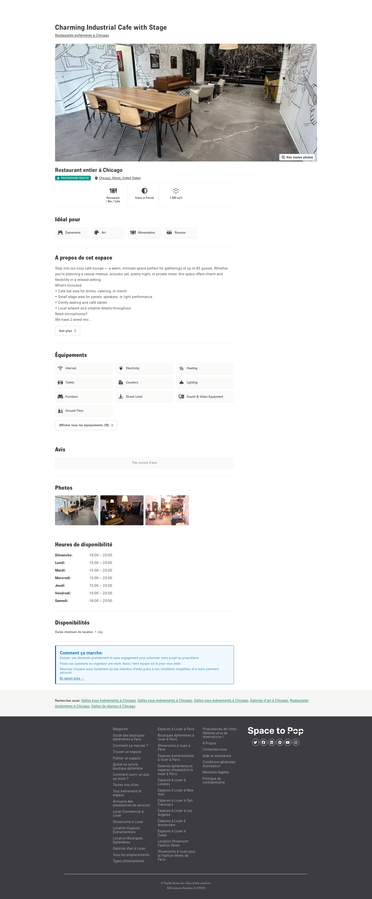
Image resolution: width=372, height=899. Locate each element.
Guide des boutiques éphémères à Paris (128, 737)
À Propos (209, 743)
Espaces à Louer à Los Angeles (175, 813)
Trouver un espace (127, 752)
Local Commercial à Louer (128, 813)
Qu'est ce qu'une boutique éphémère (128, 766)
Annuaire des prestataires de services (131, 803)
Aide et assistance (217, 756)
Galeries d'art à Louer (129, 848)
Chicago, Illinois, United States (120, 178)
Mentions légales (216, 772)
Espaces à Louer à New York (176, 792)
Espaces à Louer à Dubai (172, 833)
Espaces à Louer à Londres (172, 782)
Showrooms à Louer (128, 822)
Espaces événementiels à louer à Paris (176, 758)
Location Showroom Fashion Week (173, 843)
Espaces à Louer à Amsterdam (172, 823)
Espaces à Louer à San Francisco (175, 802)
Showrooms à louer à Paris (174, 747)
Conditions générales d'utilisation (219, 764)
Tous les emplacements (131, 855)
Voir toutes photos (297, 157)
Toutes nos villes (126, 785)
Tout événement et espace (127, 793)
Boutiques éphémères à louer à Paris (176, 737)
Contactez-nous (215, 749)
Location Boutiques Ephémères (128, 840)
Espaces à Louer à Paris (176, 729)
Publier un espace (126, 758)
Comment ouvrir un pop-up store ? (131, 776)
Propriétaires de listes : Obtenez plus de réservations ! (220, 733)
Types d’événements (128, 861)
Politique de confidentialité (214, 780)
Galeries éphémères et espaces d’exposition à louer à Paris (175, 770)
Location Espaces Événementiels (126, 830)
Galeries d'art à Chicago (269, 700)
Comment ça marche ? (130, 745)
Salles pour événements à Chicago (108, 700)
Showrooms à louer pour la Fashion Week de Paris (176, 855)
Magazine (120, 729)
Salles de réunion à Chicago (113, 706)
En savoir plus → (72, 678)
